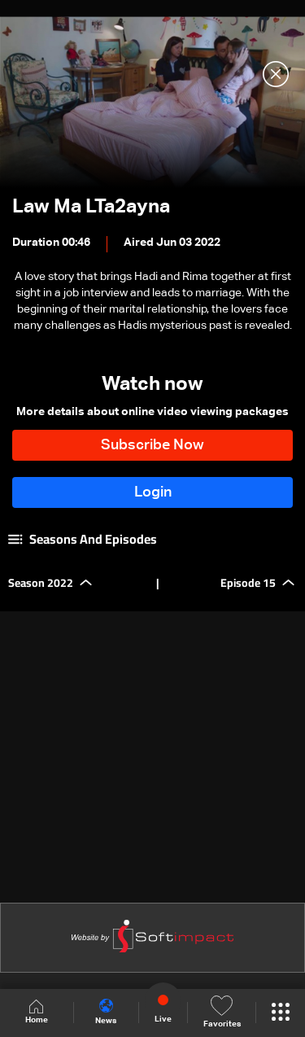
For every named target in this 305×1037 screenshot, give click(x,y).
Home (36, 1012)
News (105, 1012)
